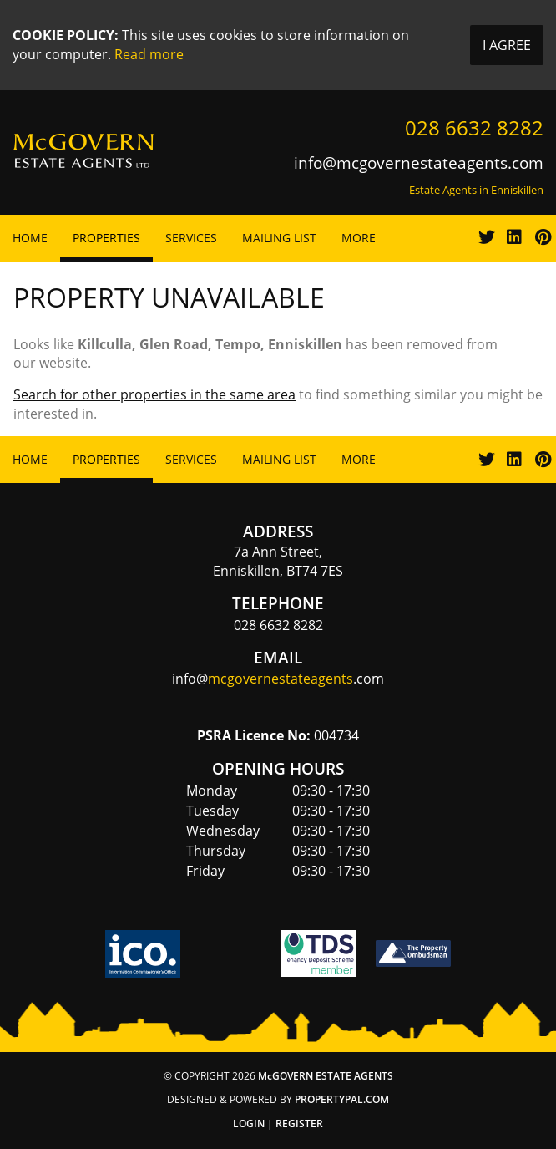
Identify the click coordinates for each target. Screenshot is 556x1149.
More (358, 238)
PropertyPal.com (342, 1099)
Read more (149, 54)
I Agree (507, 45)
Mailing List (279, 238)
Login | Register (278, 1123)
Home (30, 238)
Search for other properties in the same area (154, 394)
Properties (106, 238)
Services (191, 238)
